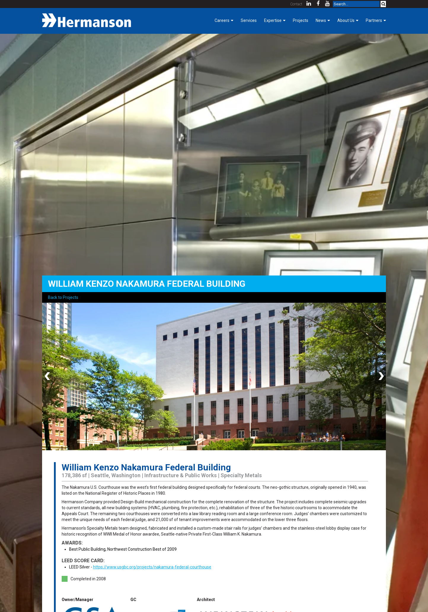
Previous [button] (48, 376)
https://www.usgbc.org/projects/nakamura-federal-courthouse (152, 567)
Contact (296, 4)
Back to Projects (63, 297)
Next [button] (380, 376)
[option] (214, 376)
